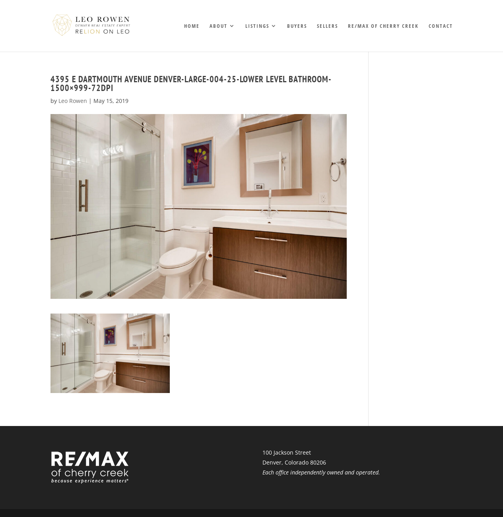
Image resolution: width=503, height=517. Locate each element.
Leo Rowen (72, 101)
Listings (257, 26)
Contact (441, 26)
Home (192, 26)
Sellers (327, 26)
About (218, 26)
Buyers (297, 26)
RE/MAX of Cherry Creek (383, 26)
